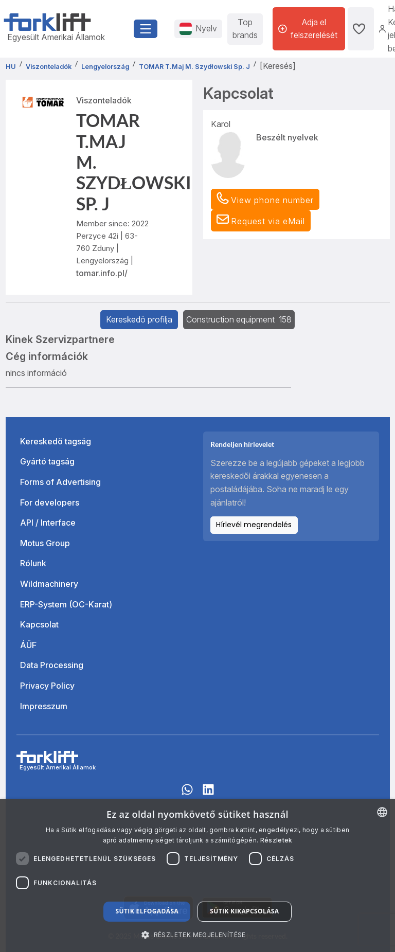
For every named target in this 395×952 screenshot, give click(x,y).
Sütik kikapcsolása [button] (244, 911)
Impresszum (43, 706)
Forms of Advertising (60, 482)
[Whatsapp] (187, 794)
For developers (49, 502)
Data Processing (51, 665)
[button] (261, 220)
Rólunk (33, 563)
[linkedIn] (208, 794)
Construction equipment (239, 319)
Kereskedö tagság (55, 441)
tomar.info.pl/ (102, 273)
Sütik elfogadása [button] (146, 911)
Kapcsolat (39, 624)
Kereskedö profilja (139, 319)
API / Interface (48, 522)
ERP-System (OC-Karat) (66, 604)
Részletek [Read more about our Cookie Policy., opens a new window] (276, 840)
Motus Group (45, 543)
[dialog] (197, 875)
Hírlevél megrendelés (254, 524)
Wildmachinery (49, 584)
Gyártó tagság (47, 461)
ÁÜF (28, 645)
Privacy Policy (47, 685)
